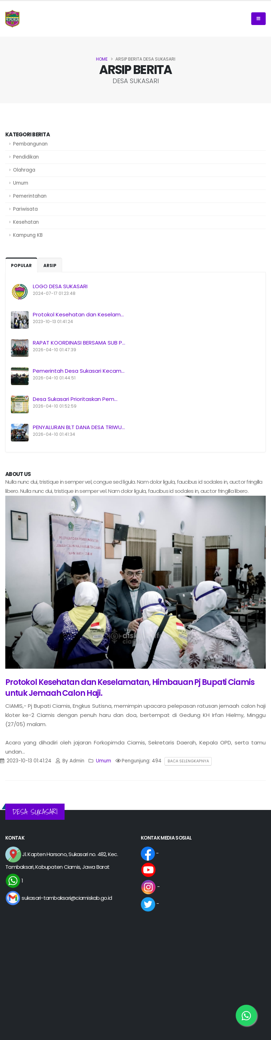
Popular (21, 265)
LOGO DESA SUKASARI (60, 286)
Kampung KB (28, 235)
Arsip (49, 265)
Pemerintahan (30, 196)
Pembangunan (30, 144)
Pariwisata (25, 209)
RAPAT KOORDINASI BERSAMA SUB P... (79, 342)
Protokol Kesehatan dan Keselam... (78, 314)
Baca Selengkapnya (188, 761)
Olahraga (24, 170)
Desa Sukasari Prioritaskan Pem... (75, 399)
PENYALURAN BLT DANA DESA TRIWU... (79, 427)
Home (102, 59)
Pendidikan (26, 157)
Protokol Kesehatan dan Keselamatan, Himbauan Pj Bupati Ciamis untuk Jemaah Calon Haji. (129, 687)
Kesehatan (26, 222)
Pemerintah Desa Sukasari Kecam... (79, 370)
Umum (20, 183)
